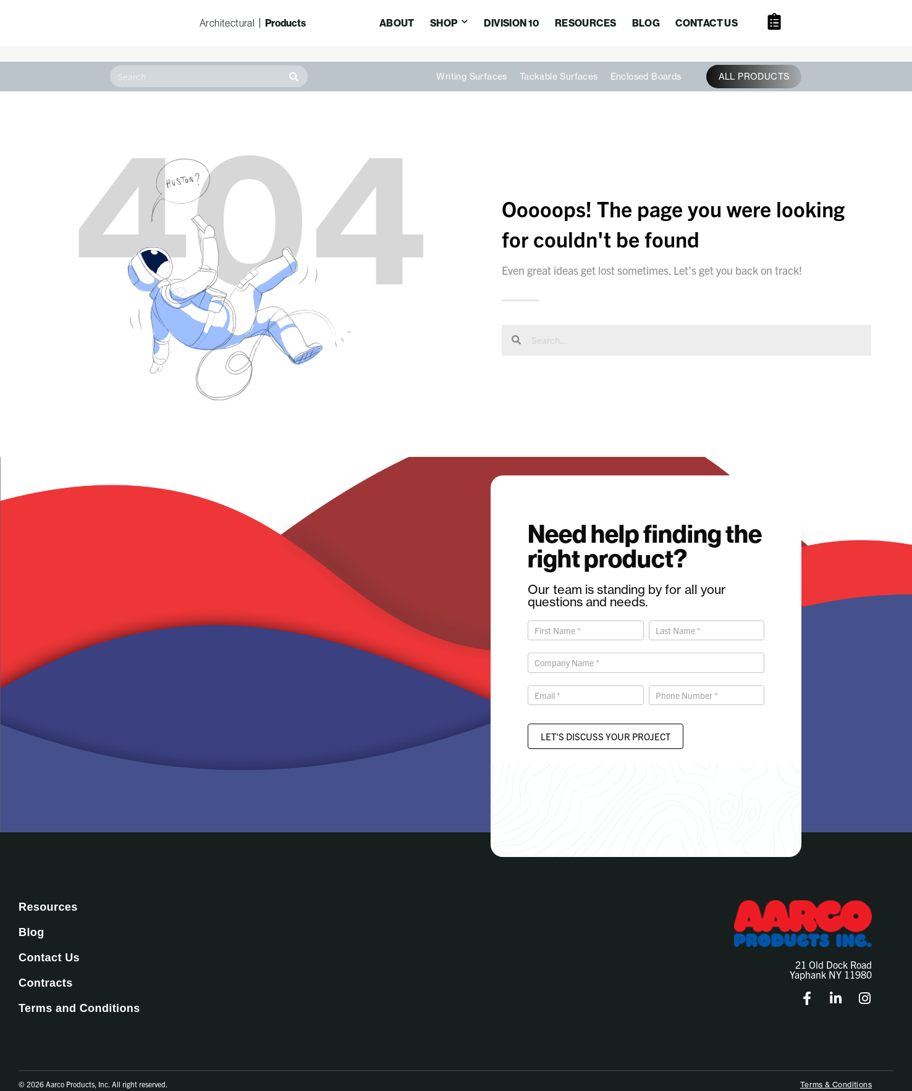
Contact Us (49, 942)
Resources (48, 891)
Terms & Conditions (836, 1069)
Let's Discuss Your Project (605, 721)
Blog (31, 917)
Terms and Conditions (79, 993)
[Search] (294, 61)
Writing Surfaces (471, 61)
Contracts (46, 967)
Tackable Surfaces (559, 61)
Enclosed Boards (646, 61)
